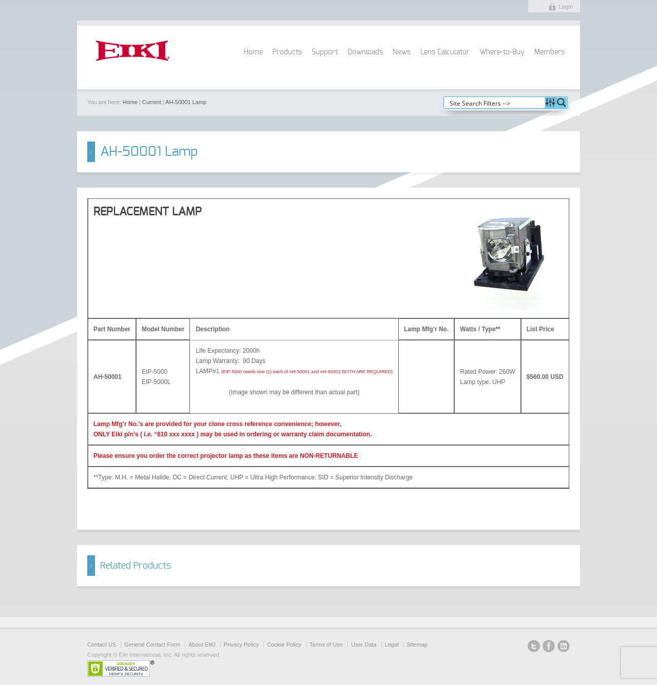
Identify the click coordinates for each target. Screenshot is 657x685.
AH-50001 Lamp (185, 102)
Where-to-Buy (502, 52)
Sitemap (417, 644)
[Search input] (495, 102)
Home (253, 52)
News (402, 52)
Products (287, 52)
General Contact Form (152, 644)
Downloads (365, 52)
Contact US (101, 644)
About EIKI (202, 644)
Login (566, 7)
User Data (364, 644)
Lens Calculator (445, 52)
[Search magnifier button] (561, 102)
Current (151, 102)
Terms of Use (326, 644)
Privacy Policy (241, 644)
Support (325, 52)
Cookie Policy (284, 644)
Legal (392, 644)
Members (549, 52)
